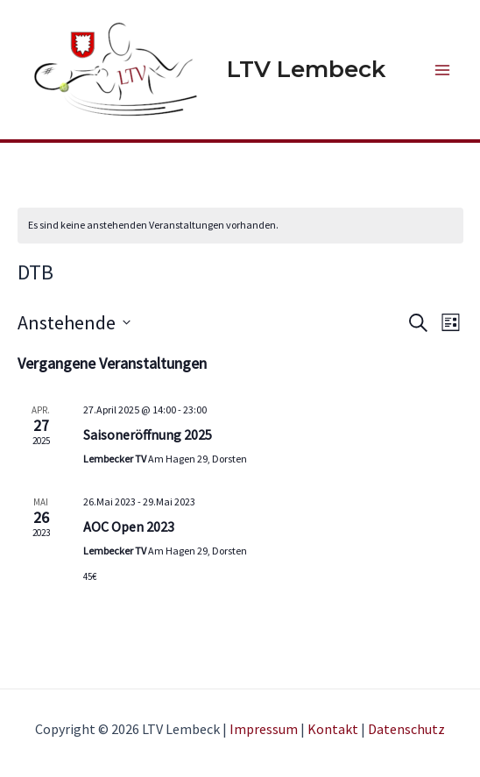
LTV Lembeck (306, 69)
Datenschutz (406, 729)
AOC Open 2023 (128, 526)
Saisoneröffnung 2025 (147, 434)
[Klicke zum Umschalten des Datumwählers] (74, 322)
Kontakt (332, 729)
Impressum (263, 729)
